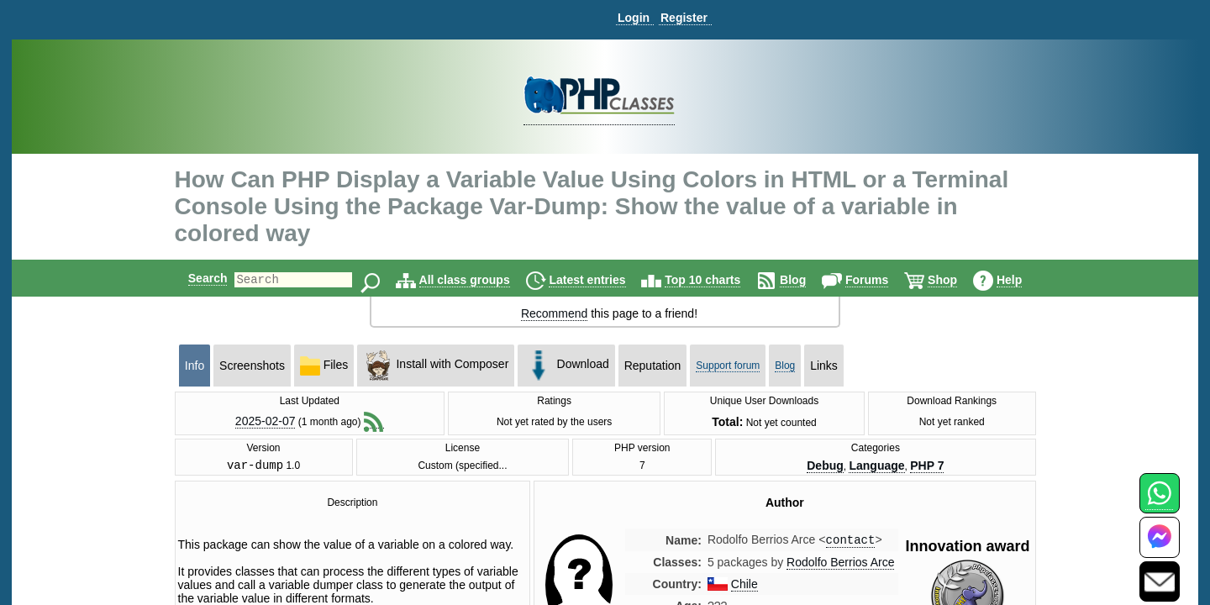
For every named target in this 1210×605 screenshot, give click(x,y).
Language (876, 467)
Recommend (554, 313)
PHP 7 (927, 467)
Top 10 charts (717, 280)
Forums (881, 280)
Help (1023, 280)
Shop (956, 280)
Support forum (728, 365)
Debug (825, 467)
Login (634, 17)
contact (851, 543)
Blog (807, 280)
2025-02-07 (265, 421)
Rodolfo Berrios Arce (840, 566)
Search (193, 278)
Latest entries (601, 280)
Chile (744, 588)
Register (684, 17)
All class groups (479, 280)
